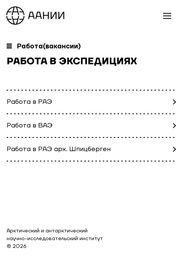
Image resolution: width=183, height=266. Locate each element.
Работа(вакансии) (49, 46)
